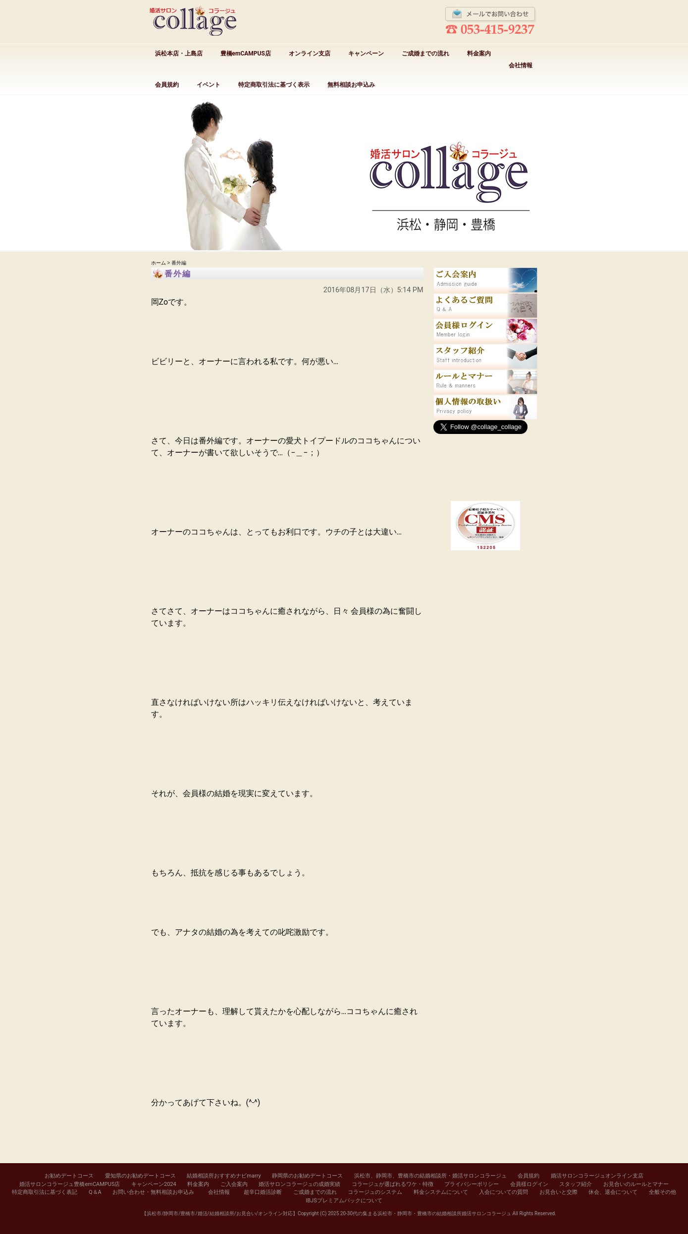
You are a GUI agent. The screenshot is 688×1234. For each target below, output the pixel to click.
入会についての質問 (503, 1192)
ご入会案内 (234, 1184)
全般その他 (662, 1192)
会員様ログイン (529, 1184)
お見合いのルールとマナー (636, 1184)
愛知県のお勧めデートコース (140, 1176)
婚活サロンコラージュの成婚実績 (299, 1184)
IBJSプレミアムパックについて (344, 1200)
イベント (208, 84)
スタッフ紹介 (575, 1184)
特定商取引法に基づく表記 (44, 1192)
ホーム (158, 263)
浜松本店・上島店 (179, 53)
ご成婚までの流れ (425, 53)
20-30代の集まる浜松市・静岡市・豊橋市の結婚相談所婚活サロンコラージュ (425, 1213)
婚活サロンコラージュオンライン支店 (597, 1176)
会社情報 (520, 65)
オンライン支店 (309, 53)
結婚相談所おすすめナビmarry (224, 1176)
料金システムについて (441, 1192)
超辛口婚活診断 (263, 1192)
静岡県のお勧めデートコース (307, 1176)
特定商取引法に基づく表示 (274, 84)
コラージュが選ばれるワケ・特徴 (392, 1184)
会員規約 (167, 84)
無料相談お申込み (351, 84)
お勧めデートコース (69, 1176)
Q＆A (95, 1192)
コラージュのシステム (375, 1192)
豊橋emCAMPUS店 (245, 53)
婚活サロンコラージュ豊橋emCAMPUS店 (69, 1184)
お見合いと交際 (558, 1192)
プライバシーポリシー (471, 1184)
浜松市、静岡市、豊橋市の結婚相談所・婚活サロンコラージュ (430, 1176)
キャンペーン (366, 53)
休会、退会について (612, 1192)
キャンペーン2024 (153, 1184)
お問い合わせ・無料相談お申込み (153, 1192)
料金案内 (479, 53)
